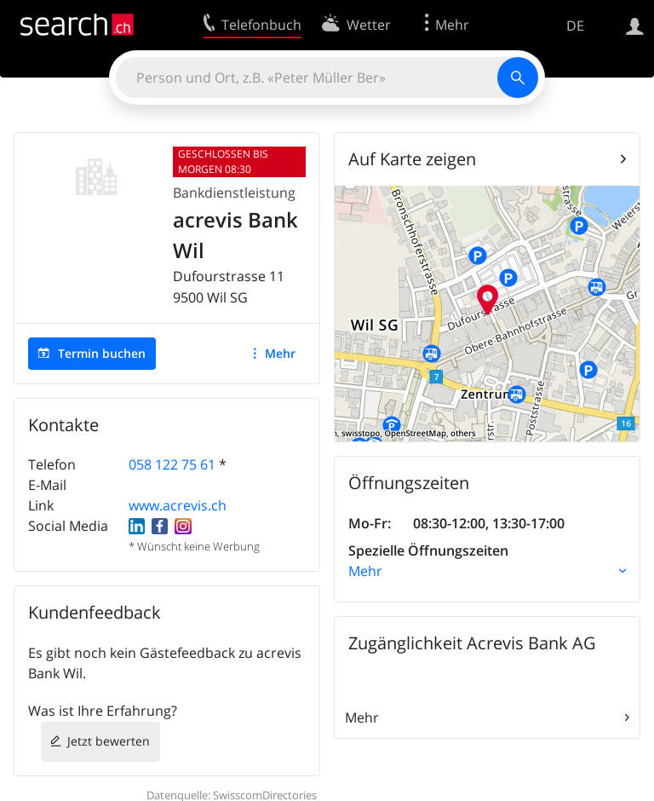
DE (575, 25)
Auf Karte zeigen (412, 158)
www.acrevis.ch (178, 505)
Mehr (280, 353)
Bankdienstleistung (234, 192)
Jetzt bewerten (108, 741)
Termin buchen (102, 353)
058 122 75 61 (172, 464)
